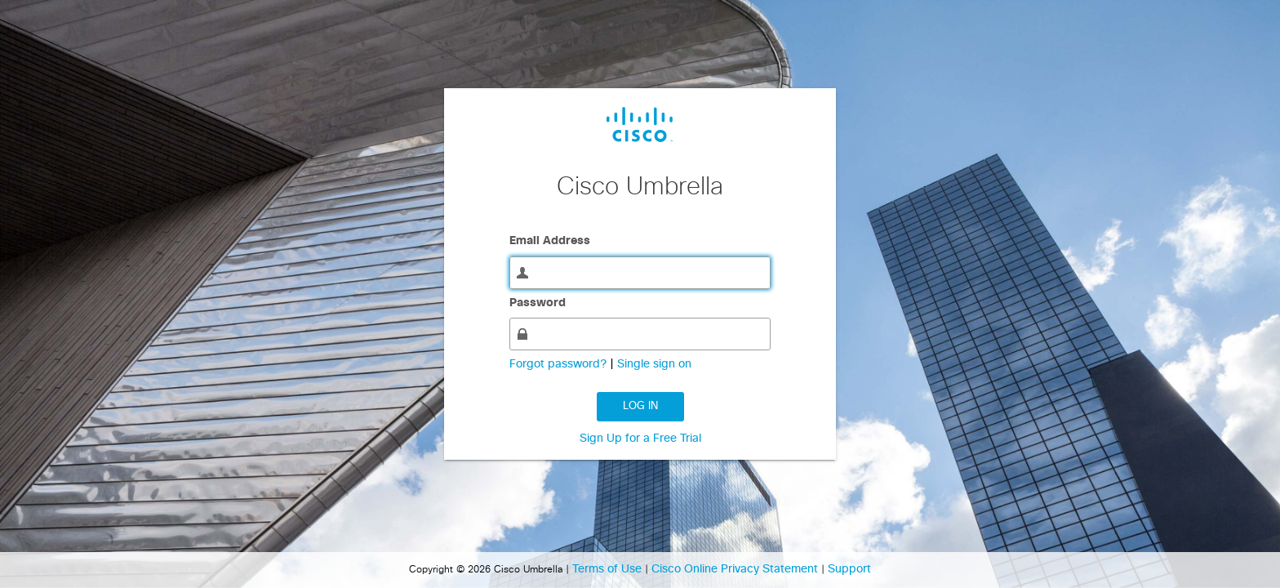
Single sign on (654, 364)
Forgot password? (559, 364)
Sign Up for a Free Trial (640, 438)
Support (849, 569)
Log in (640, 406)
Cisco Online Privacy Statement (736, 569)
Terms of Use (608, 569)
